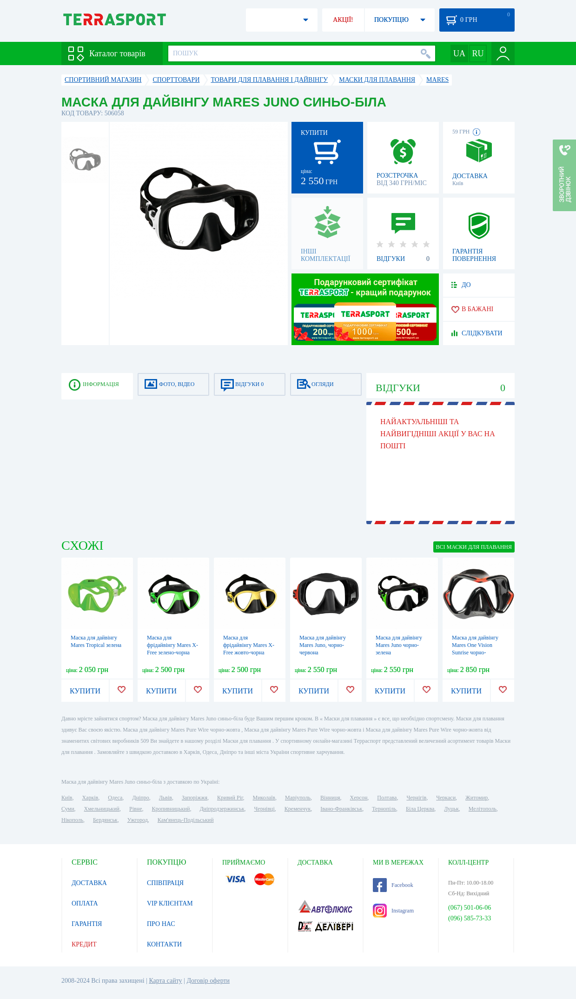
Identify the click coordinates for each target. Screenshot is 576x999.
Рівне (135, 809)
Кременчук (298, 809)
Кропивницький (171, 809)
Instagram (393, 911)
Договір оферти (208, 980)
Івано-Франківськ (341, 809)
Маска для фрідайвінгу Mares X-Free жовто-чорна (248, 645)
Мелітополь (483, 809)
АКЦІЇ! (343, 19)
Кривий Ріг (230, 797)
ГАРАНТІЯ (87, 923)
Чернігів (416, 797)
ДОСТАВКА (89, 882)
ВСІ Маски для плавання (474, 547)
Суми (67, 809)
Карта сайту (165, 980)
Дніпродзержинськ (221, 809)
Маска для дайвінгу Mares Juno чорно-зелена (399, 645)
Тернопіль (384, 809)
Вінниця (330, 797)
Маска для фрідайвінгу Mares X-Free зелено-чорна (172, 645)
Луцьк (451, 809)
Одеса (115, 797)
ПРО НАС (161, 923)
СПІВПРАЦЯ (165, 882)
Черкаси (446, 797)
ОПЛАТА (85, 903)
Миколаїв (264, 797)
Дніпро (140, 797)
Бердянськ (105, 820)
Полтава (387, 797)
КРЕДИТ (84, 944)
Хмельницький (101, 809)
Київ (66, 797)
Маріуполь (298, 797)
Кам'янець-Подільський (186, 820)
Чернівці (264, 809)
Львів (165, 797)
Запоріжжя (194, 797)
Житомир (476, 797)
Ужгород (137, 820)
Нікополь (72, 820)
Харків (90, 797)
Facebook (393, 885)
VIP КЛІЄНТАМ (170, 903)
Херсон (359, 797)
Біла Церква (420, 809)
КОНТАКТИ (164, 944)
